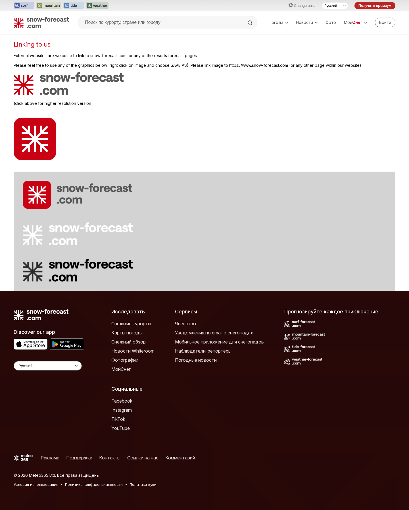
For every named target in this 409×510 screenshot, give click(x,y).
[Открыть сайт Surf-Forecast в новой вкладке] (24, 5)
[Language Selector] (48, 365)
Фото (330, 22)
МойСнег (121, 369)
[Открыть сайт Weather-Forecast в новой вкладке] (97, 5)
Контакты (109, 458)
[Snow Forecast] (41, 22)
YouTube (120, 428)
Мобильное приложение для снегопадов (219, 342)
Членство (185, 323)
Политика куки (143, 484)
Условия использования (36, 484)
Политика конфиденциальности (94, 484)
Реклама (50, 458)
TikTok (118, 419)
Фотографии (124, 360)
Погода (278, 22)
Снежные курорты (131, 323)
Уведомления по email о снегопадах (214, 333)
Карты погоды (127, 333)
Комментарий (180, 458)
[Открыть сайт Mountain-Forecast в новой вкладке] (48, 5)
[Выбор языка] (335, 6)
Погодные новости (196, 360)
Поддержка (79, 458)
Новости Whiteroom (133, 351)
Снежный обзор (128, 342)
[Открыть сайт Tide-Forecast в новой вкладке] (73, 5)
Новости (307, 22)
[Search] (250, 22)
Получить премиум (374, 5)
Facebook (121, 401)
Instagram (121, 410)
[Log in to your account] (385, 22)
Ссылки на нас (142, 458)
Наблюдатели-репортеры (203, 351)
